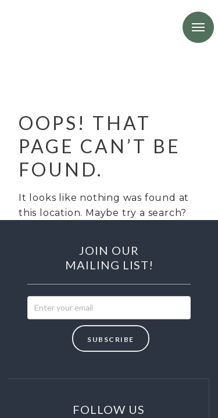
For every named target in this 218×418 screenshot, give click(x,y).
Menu (198, 27)
